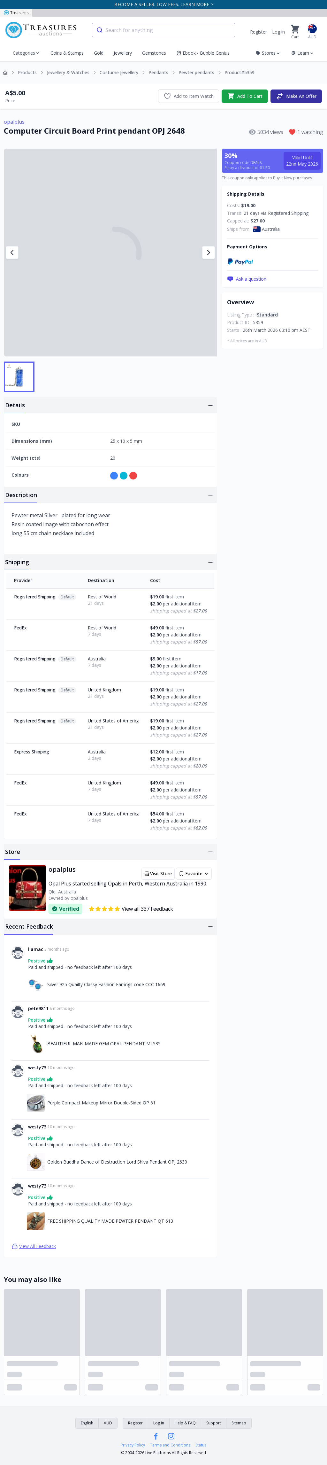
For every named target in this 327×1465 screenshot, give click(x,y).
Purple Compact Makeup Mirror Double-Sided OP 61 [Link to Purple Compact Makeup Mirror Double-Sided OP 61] (101, 1103)
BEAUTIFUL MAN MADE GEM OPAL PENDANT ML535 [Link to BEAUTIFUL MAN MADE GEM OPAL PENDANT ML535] (104, 1043)
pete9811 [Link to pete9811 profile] (38, 1008)
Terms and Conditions (170, 1445)
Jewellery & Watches (68, 72)
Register (258, 32)
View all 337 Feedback (130, 908)
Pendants (158, 72)
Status (200, 1445)
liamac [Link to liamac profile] (35, 949)
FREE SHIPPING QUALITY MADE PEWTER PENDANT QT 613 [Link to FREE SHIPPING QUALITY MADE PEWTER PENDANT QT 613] (110, 1221)
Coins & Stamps (67, 53)
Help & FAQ (185, 1423)
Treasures (16, 12)
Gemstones (154, 53)
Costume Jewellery (119, 72)
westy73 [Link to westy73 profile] (37, 1067)
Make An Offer (296, 96)
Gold (98, 53)
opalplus (14, 121)
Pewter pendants (196, 72)
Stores (268, 53)
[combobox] (163, 30)
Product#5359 (239, 72)
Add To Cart (244, 96)
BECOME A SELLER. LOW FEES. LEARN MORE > (163, 4)
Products (27, 72)
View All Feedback (33, 1246)
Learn (302, 53)
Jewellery (123, 53)
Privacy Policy (133, 1445)
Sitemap (239, 1423)
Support (213, 1423)
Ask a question (246, 279)
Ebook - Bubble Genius (203, 53)
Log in (278, 32)
